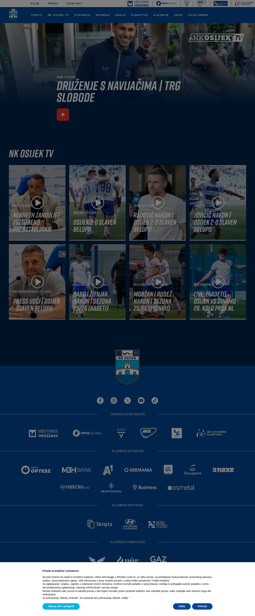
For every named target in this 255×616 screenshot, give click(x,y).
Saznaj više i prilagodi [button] (61, 606)
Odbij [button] (182, 606)
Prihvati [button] (202, 606)
